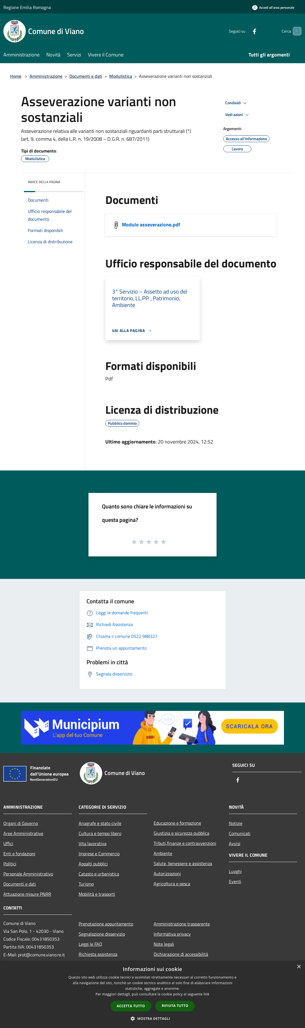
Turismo (86, 884)
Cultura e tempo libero (100, 833)
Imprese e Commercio (99, 853)
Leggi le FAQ (90, 944)
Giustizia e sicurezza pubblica (181, 833)
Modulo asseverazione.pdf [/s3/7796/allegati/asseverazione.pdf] (151, 224)
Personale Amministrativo (28, 873)
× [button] (299, 967)
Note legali (164, 944)
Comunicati (240, 833)
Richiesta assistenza (98, 954)
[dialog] (152, 994)
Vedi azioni (238, 115)
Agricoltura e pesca (172, 883)
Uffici (8, 843)
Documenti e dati (85, 76)
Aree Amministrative (23, 833)
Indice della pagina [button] (44, 182)
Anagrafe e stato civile (100, 823)
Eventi (235, 881)
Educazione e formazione (177, 823)
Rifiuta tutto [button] (175, 1005)
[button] (152, 1018)
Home (15, 76)
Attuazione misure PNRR (27, 894)
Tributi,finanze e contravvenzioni (185, 843)
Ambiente (163, 853)
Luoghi (235, 871)
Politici (9, 863)
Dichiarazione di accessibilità (181, 954)
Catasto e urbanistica (99, 873)
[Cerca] (295, 31)
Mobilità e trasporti (97, 894)
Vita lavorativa (92, 843)
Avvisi (234, 843)
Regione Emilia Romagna (27, 7)
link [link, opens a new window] (207, 994)
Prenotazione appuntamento (106, 923)
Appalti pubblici (93, 863)
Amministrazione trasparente (182, 923)
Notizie (235, 823)
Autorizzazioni (167, 873)
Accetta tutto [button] (131, 1006)
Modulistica (120, 76)
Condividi (236, 103)
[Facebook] (245, 31)
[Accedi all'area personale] (273, 7)
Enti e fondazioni (19, 853)
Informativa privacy (172, 934)
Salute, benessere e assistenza (183, 863)
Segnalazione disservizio (102, 934)
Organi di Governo (20, 823)
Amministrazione (45, 76)
